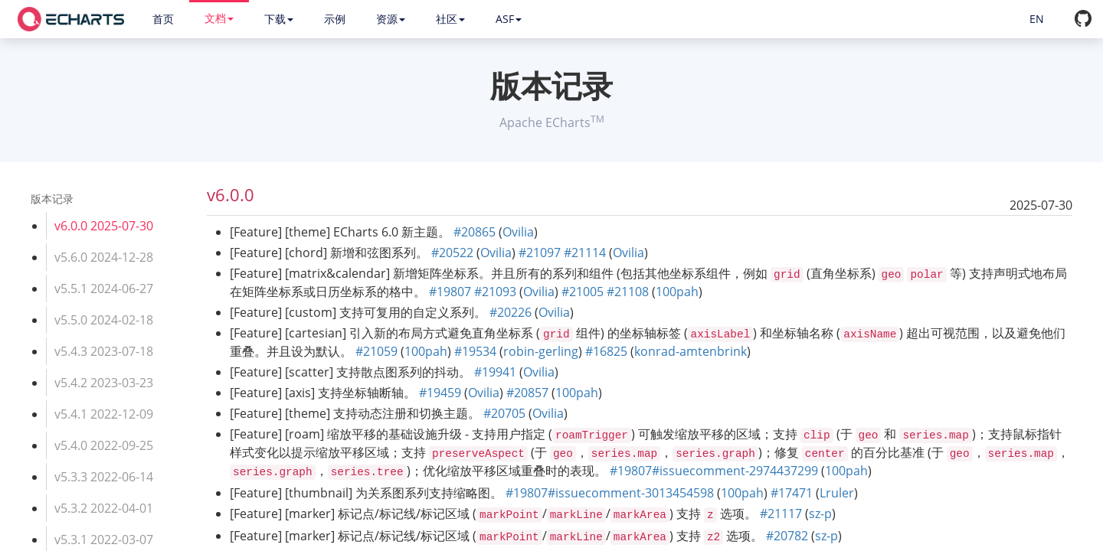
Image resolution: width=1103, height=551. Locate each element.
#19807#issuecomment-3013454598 (610, 492)
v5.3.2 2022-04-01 (103, 508)
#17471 (792, 492)
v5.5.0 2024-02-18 (103, 319)
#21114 (585, 252)
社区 (450, 18)
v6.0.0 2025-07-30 (103, 225)
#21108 (628, 291)
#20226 (510, 312)
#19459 (440, 392)
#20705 (504, 413)
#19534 (475, 351)
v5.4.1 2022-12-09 (103, 414)
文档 (219, 18)
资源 (390, 18)
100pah (677, 291)
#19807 (450, 291)
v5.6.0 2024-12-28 (103, 257)
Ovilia (518, 231)
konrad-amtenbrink (690, 351)
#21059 (376, 351)
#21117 (781, 513)
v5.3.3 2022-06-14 (103, 476)
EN (1036, 18)
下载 (278, 18)
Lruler (837, 492)
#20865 (474, 231)
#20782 (787, 535)
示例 (334, 18)
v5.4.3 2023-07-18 (103, 351)
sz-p (820, 513)
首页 (163, 18)
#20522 (452, 252)
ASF (509, 18)
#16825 (606, 351)
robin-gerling (540, 351)
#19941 (495, 372)
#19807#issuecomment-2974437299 (714, 470)
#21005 (582, 291)
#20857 (527, 392)
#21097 (540, 252)
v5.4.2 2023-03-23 (103, 382)
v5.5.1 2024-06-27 (103, 288)
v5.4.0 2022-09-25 (103, 445)
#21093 (495, 291)
